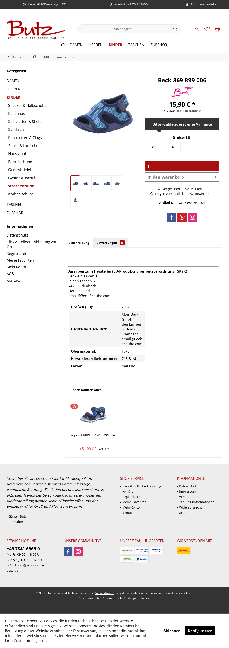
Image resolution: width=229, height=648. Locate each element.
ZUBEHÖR (15, 212)
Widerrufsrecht (190, 507)
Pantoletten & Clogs (24, 137)
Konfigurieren (200, 630)
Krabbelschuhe (20, 194)
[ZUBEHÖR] (158, 44)
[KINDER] (115, 44)
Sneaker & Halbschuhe (27, 105)
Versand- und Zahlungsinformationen (196, 499)
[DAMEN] (76, 44)
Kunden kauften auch (85, 390)
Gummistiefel (19, 169)
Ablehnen (172, 630)
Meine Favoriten (20, 260)
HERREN (14, 89)
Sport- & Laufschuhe (25, 145)
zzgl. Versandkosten (189, 111)
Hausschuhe (18, 153)
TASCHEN (15, 204)
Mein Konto (16, 266)
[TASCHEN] (136, 44)
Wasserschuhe (20, 185)
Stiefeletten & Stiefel (24, 121)
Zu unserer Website (203, 4)
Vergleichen (169, 189)
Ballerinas (16, 113)
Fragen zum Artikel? (167, 194)
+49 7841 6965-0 (23, 549)
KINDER (13, 97)
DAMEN (13, 80)
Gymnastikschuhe (22, 177)
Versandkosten (104, 593)
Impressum (187, 491)
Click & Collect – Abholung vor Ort (32, 244)
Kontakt (13, 280)
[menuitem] (217, 28)
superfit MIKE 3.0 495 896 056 (93, 435)
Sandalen (15, 129)
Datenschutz (17, 235)
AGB (10, 273)
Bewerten (199, 194)
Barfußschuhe (19, 161)
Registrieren (17, 253)
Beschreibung (78, 243)
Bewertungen (110, 242)
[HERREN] (96, 44)
